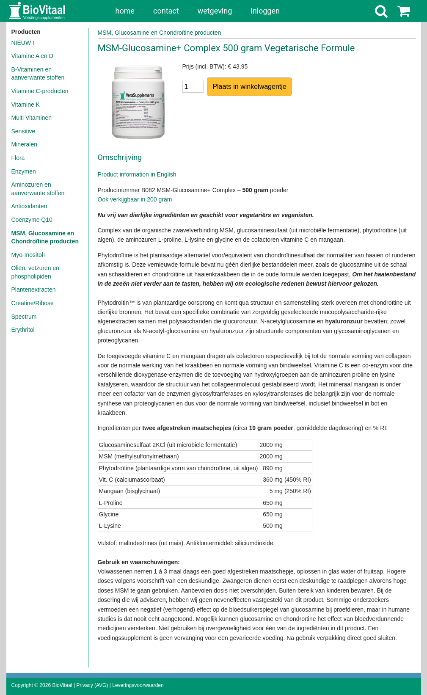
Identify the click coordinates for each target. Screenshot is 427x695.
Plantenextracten (33, 289)
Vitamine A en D (32, 55)
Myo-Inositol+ (29, 254)
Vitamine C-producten (40, 91)
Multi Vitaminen (31, 117)
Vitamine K (25, 104)
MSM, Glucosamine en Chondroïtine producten (45, 237)
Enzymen (23, 171)
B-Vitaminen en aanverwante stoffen (38, 73)
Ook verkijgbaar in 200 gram (135, 199)
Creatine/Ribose (32, 303)
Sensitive (23, 131)
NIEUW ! (22, 42)
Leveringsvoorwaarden (137, 685)
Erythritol (23, 329)
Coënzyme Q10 (31, 219)
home (125, 10)
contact (166, 10)
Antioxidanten (29, 206)
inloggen (265, 10)
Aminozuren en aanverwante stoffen (38, 188)
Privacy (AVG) (92, 685)
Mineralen (24, 144)
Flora (18, 157)
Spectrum (24, 316)
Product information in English (137, 174)
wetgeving (215, 10)
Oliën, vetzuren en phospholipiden (35, 272)
